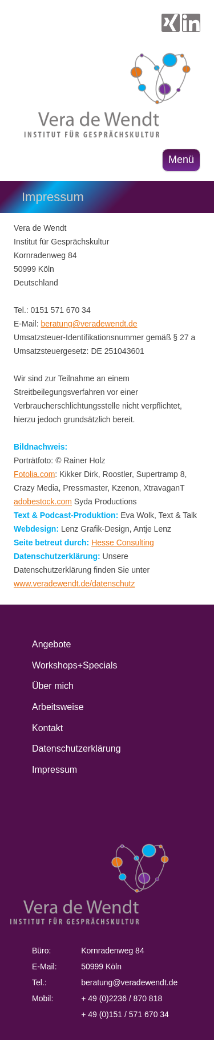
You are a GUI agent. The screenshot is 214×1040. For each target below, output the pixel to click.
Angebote (51, 644)
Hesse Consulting (122, 542)
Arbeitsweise (58, 707)
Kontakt (47, 728)
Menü (181, 159)
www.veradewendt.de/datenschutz (74, 583)
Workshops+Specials (75, 665)
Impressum (54, 769)
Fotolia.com (34, 474)
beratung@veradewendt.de (89, 323)
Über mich (53, 686)
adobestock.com (43, 501)
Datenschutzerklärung (76, 748)
